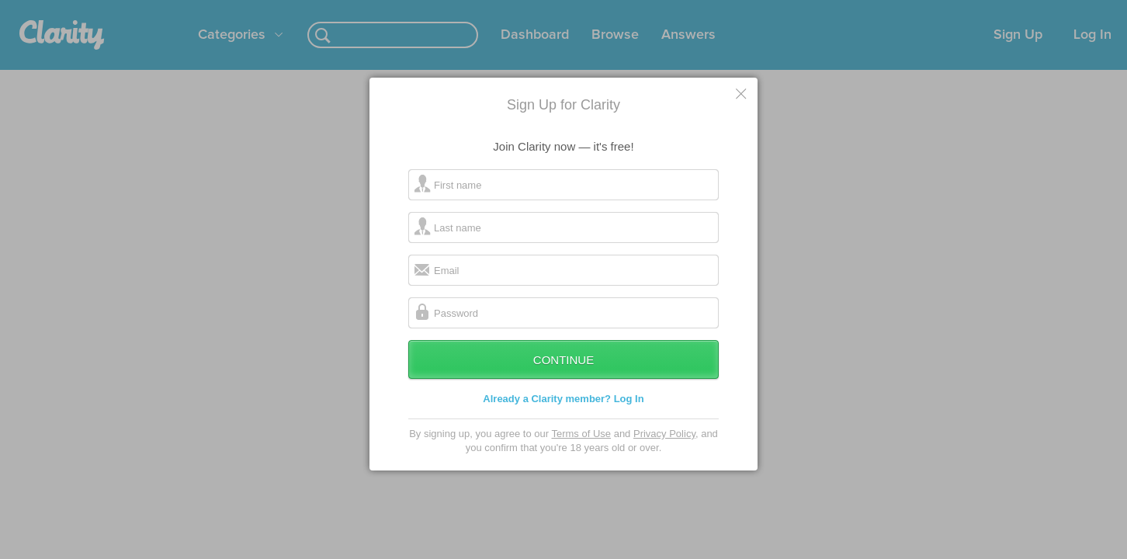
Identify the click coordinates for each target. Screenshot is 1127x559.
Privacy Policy (664, 452)
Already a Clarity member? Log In (563, 417)
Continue (563, 378)
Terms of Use (581, 452)
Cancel (742, 111)
